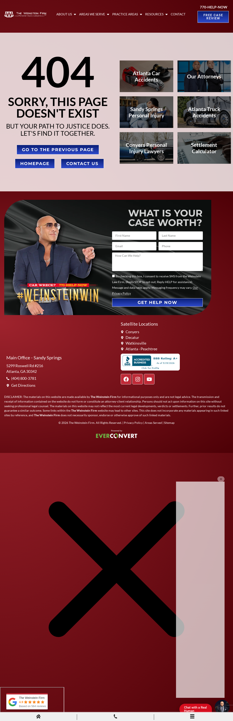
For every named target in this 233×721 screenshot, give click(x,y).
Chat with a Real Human (197, 710)
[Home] (38, 717)
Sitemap (169, 422)
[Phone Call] (115, 717)
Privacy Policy (133, 422)
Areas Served (153, 422)
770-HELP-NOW (213, 7)
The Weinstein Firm (82, 422)
